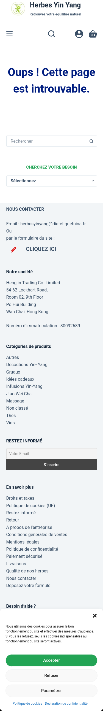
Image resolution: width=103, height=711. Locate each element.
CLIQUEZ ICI (41, 249)
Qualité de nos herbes (27, 571)
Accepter (51, 660)
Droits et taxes (20, 498)
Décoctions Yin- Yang (27, 364)
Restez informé (21, 512)
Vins (10, 422)
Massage (15, 401)
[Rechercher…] (46, 141)
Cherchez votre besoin (51, 167)
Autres (12, 357)
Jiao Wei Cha (19, 393)
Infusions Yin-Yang (24, 386)
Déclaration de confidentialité (66, 703)
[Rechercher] (51, 33)
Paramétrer (51, 690)
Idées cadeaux (20, 379)
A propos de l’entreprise (29, 527)
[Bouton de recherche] (91, 141)
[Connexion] (79, 34)
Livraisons (16, 563)
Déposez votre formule (28, 585)
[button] (95, 615)
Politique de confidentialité (32, 549)
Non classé (17, 408)
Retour (12, 520)
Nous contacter (21, 578)
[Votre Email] (51, 453)
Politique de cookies (27, 703)
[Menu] (9, 34)
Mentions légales (23, 542)
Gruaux (13, 372)
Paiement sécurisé (24, 556)
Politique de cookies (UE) (30, 505)
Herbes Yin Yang (55, 5)
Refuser (51, 675)
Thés (11, 415)
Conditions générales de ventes (36, 534)
